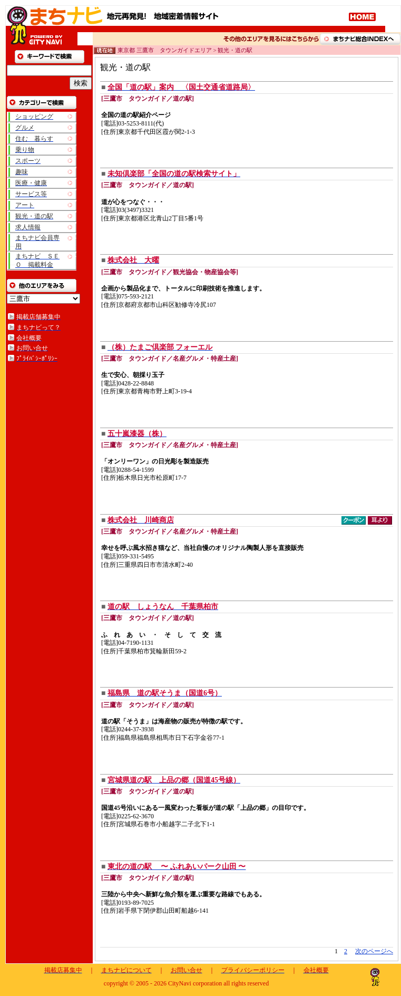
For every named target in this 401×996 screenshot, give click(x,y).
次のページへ (374, 951)
